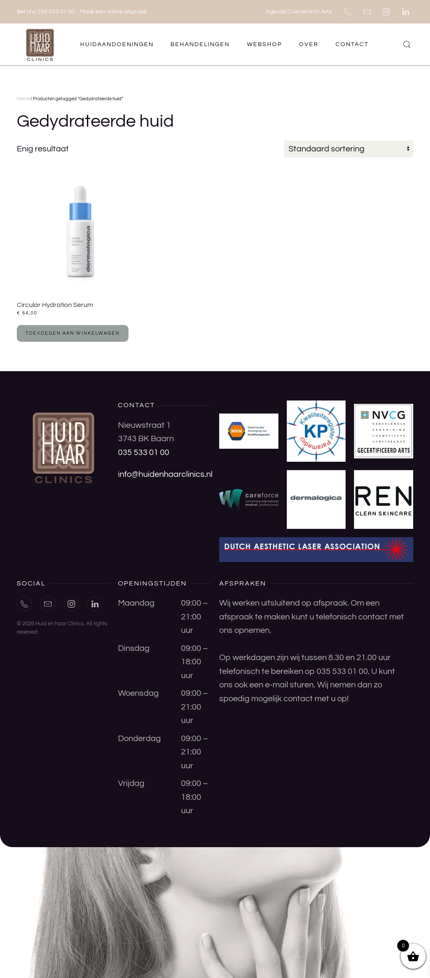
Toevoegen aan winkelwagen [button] (73, 333)
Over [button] (308, 44)
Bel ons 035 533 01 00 (46, 12)
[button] (407, 44)
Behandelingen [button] (200, 44)
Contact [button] (352, 44)
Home (23, 98)
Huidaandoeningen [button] (117, 44)
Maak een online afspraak (113, 12)
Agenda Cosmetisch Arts (299, 12)
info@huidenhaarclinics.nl (165, 474)
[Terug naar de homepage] (41, 44)
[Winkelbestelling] (348, 148)
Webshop (264, 44)
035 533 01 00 (143, 452)
